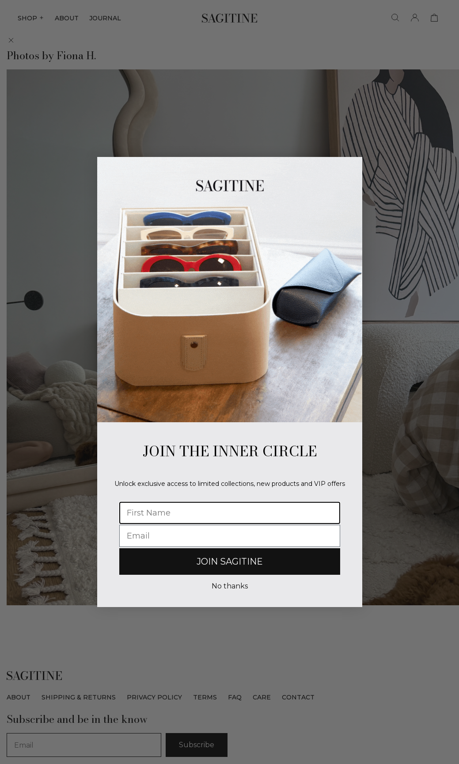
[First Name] (229, 513)
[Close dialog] (351, 168)
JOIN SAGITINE (230, 561)
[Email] (229, 536)
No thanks (230, 586)
